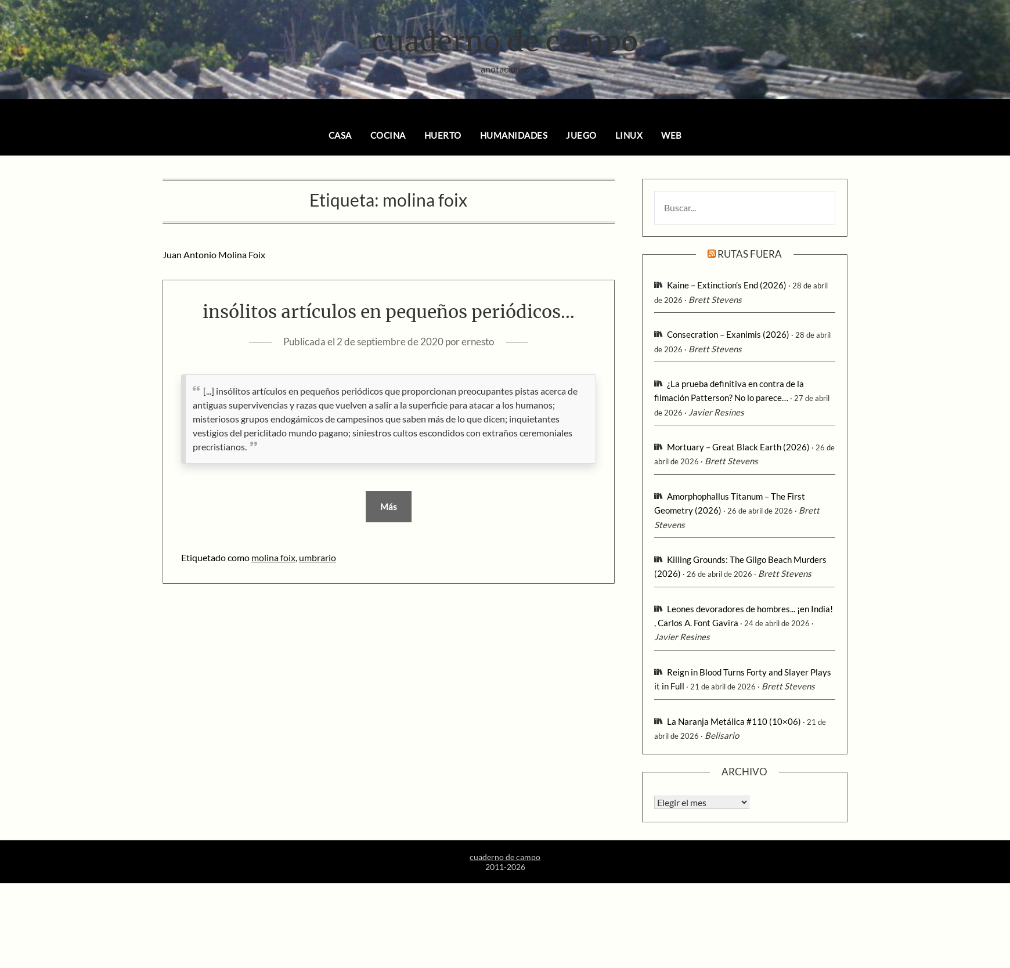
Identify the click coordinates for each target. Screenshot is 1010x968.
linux (629, 135)
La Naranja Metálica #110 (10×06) (734, 721)
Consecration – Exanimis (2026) (728, 334)
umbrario (317, 557)
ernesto (477, 341)
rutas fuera (749, 254)
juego (581, 135)
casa (340, 135)
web (671, 135)
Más (388, 506)
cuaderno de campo (505, 41)
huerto (442, 135)
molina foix (273, 557)
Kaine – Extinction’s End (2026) (727, 285)
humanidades (514, 135)
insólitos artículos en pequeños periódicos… (389, 312)
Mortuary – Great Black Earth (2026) (738, 447)
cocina (388, 135)
